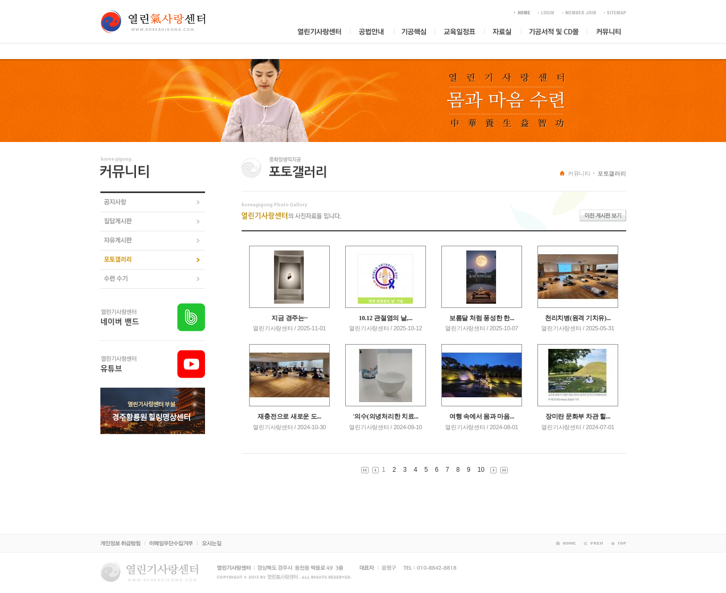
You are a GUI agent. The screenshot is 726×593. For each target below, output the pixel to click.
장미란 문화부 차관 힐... (577, 416)
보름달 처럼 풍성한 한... (481, 318)
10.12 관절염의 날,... (386, 318)
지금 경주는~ (289, 318)
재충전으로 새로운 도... (289, 416)
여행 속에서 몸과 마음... (481, 416)
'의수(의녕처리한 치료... (385, 416)
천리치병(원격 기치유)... (578, 318)
